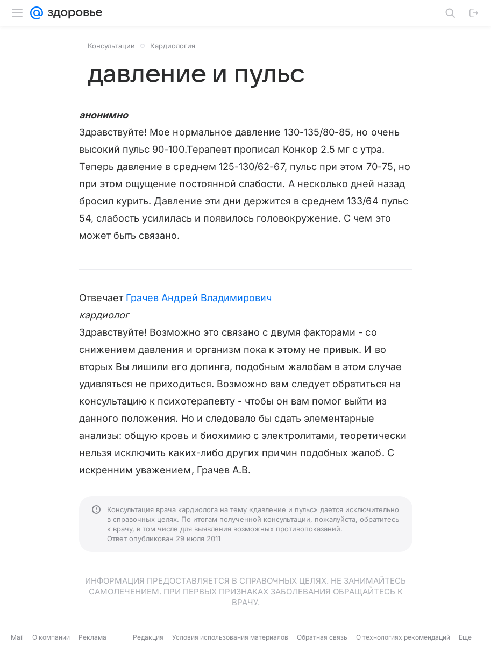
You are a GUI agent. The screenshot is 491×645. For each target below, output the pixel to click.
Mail (17, 637)
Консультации (111, 45)
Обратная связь (322, 637)
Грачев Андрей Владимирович (199, 297)
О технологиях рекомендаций (403, 637)
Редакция (148, 637)
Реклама (92, 637)
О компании (51, 637)
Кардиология (172, 45)
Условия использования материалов (230, 637)
